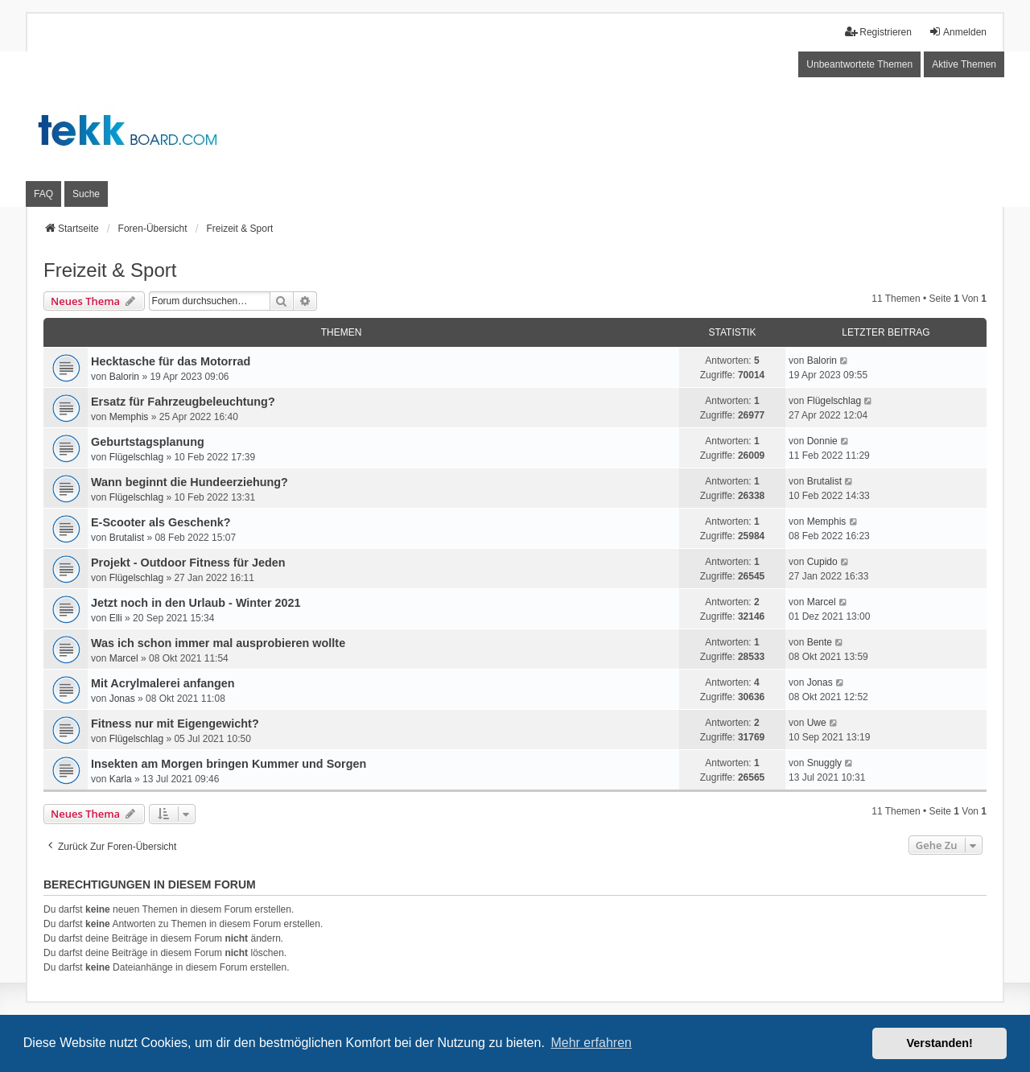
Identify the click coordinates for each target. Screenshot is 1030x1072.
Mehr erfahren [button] (591, 1042)
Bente (819, 642)
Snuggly (824, 763)
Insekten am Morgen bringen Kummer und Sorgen (228, 763)
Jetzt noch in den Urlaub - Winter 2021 (196, 602)
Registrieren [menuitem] (878, 32)
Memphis (129, 417)
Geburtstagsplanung (147, 441)
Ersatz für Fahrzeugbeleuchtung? (183, 401)
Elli (115, 618)
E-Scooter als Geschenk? (161, 522)
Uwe (816, 722)
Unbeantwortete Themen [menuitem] (859, 64)
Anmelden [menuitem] (958, 32)
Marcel (821, 602)
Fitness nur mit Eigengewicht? (175, 723)
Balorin (124, 376)
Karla (120, 779)
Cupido (822, 561)
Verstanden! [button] (940, 1043)
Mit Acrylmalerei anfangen (163, 683)
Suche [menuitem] (86, 194)
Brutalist (824, 481)
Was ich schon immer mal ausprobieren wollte (218, 643)
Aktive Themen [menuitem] (964, 64)
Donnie (822, 441)
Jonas (122, 698)
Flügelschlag (834, 400)
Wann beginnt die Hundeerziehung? (189, 482)
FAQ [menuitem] (43, 194)
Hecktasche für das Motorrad (170, 361)
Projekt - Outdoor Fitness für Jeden (188, 562)
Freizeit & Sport (109, 270)
